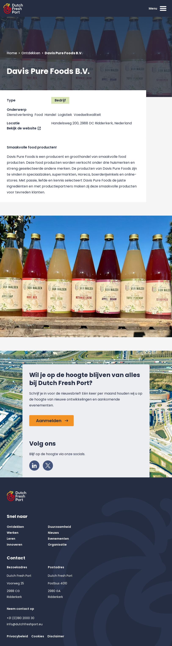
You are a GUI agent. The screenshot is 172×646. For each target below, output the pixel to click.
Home (12, 53)
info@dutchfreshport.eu (25, 624)
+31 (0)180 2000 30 (20, 618)
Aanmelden (48, 421)
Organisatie (57, 544)
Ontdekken (31, 53)
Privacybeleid (17, 636)
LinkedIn (35, 464)
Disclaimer (55, 636)
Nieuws (53, 533)
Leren (11, 538)
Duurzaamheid (59, 527)
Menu (158, 8)
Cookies (37, 636)
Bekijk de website (21, 128)
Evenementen (58, 538)
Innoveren (14, 544)
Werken (12, 533)
